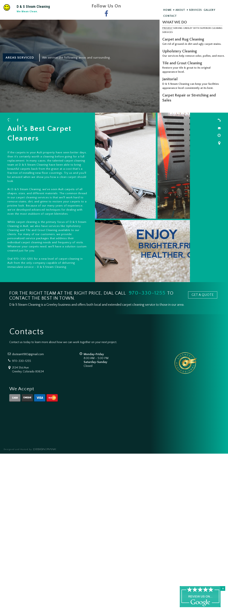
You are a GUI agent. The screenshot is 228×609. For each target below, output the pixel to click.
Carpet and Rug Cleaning (184, 39)
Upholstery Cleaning (180, 51)
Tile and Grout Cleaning (183, 67)
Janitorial (170, 83)
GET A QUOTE (203, 295)
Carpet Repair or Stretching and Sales (189, 101)
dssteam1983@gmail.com (28, 354)
